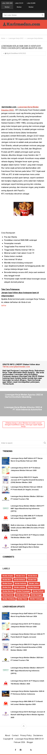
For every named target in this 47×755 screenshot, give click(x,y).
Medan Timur (22, 599)
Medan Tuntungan (36, 599)
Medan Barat (32, 576)
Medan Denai (7, 583)
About (7, 735)
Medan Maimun (33, 587)
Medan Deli (32, 580)
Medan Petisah (38, 591)
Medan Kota (7, 587)
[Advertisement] (23, 81)
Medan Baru (7, 580)
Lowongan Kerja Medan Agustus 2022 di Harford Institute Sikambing (24, 396)
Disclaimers (38, 735)
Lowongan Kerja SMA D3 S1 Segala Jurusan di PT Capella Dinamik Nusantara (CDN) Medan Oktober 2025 (27, 479)
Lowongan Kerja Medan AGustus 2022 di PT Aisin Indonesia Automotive (23, 408)
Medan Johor (34, 583)
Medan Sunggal (36, 595)
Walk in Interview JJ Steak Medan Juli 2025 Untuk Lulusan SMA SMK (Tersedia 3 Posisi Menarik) (27, 527)
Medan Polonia (8, 595)
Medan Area (20, 576)
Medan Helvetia (20, 583)
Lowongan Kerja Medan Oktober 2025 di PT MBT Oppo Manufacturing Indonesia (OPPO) (27, 508)
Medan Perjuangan (23, 591)
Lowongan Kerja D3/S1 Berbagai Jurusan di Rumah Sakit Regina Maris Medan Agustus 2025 (27, 547)
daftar (4, 305)
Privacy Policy (26, 735)
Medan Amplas (8, 576)
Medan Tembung (9, 599)
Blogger (30, 742)
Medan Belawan (19, 580)
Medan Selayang (22, 595)
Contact (15, 735)
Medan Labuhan (19, 587)
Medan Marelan (8, 591)
